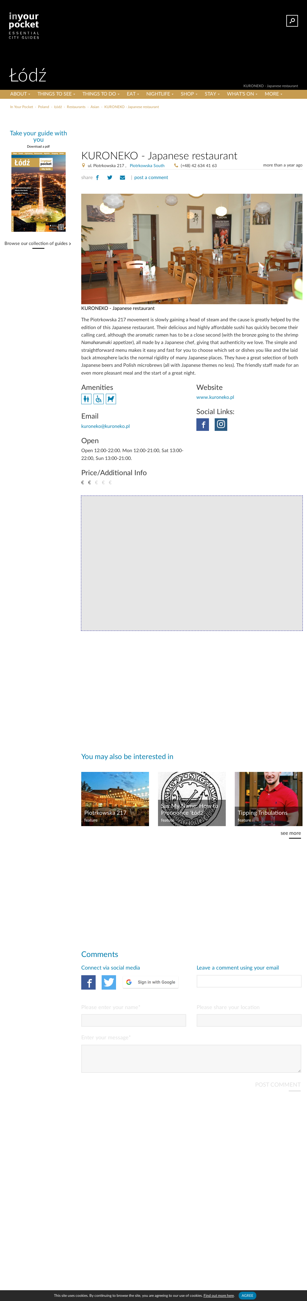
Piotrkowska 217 (105, 813)
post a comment (151, 177)
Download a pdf (38, 146)
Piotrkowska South (147, 166)
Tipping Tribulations (263, 813)
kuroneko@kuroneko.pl (105, 426)
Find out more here (219, 1295)
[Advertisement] (153, 124)
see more (291, 833)
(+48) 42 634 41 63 (199, 166)
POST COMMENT (278, 1090)
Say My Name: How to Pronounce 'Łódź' (189, 809)
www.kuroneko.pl (215, 397)
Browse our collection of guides (36, 244)
